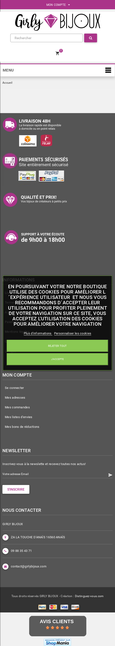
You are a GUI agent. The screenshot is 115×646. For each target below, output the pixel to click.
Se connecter (14, 388)
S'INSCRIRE (16, 489)
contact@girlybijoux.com (28, 566)
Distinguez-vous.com (89, 596)
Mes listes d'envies (19, 417)
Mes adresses (15, 397)
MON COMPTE (58, 5)
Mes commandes (17, 407)
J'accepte (57, 359)
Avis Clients (57, 621)
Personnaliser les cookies (72, 333)
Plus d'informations (38, 333)
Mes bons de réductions (22, 427)
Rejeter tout (57, 346)
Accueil (7, 82)
